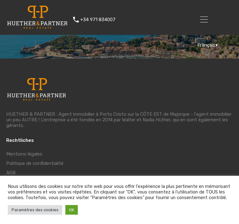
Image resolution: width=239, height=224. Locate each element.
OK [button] (71, 210)
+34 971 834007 (97, 19)
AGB (11, 172)
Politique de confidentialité (34, 163)
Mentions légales (24, 154)
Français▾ (207, 45)
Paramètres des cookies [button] (35, 210)
